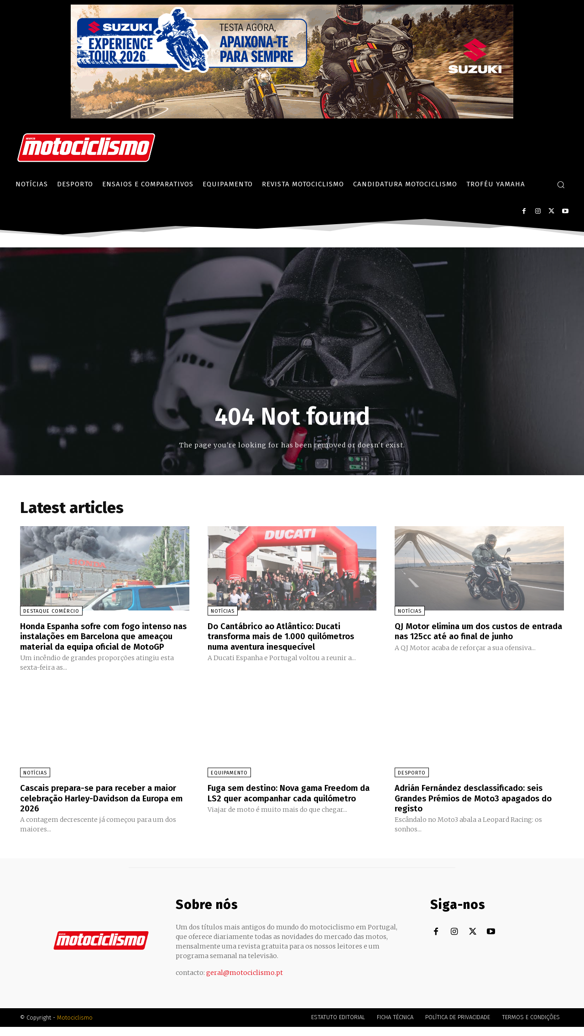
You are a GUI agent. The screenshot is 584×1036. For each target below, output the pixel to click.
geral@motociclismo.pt (244, 982)
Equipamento (229, 782)
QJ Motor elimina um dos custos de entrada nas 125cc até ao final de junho (476, 631)
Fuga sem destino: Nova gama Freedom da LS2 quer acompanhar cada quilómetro (289, 807)
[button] (560, 184)
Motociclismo (75, 1026)
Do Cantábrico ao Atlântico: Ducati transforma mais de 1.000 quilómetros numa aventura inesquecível (288, 636)
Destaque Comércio (51, 611)
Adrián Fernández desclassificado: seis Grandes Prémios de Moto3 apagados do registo (475, 807)
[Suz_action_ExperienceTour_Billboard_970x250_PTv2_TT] (292, 116)
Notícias (223, 611)
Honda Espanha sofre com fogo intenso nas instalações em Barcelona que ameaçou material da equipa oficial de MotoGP (101, 641)
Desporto (412, 782)
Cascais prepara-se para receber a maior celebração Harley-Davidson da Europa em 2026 (99, 807)
